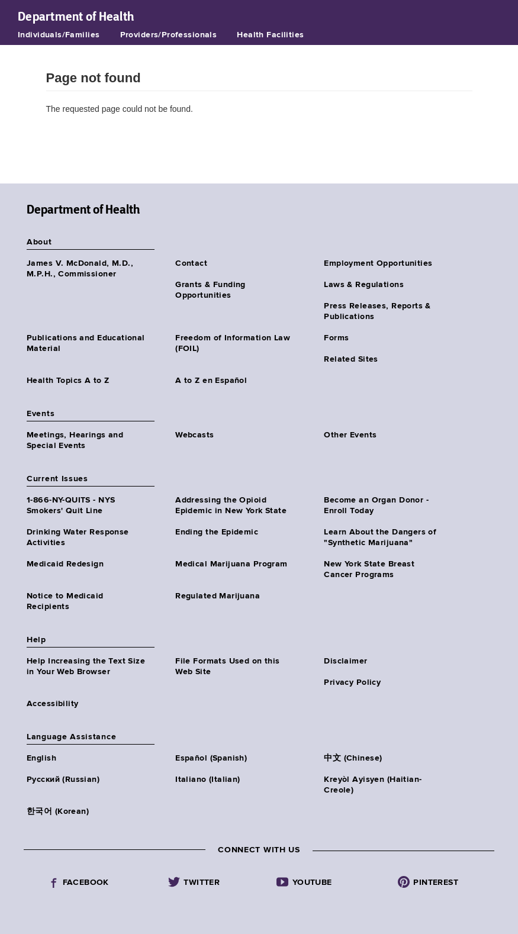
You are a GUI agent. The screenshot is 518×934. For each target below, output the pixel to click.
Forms (336, 338)
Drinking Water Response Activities (78, 537)
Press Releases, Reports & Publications (377, 311)
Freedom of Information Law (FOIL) (232, 343)
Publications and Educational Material (86, 343)
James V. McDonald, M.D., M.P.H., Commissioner (80, 268)
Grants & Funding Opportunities (210, 290)
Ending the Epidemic (216, 532)
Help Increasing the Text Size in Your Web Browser (86, 666)
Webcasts (194, 435)
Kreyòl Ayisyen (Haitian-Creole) (373, 784)
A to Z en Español (211, 380)
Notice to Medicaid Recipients (65, 601)
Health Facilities (270, 35)
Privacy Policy (352, 682)
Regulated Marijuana (217, 596)
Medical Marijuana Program (231, 564)
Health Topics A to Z (68, 380)
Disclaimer (345, 661)
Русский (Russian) (63, 779)
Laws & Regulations (364, 285)
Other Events (350, 435)
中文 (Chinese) (353, 758)
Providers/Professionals (168, 35)
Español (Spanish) (211, 758)
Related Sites (351, 359)
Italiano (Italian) (207, 779)
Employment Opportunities (378, 263)
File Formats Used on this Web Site (227, 666)
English (41, 758)
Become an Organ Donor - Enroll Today (376, 505)
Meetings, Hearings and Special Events (75, 440)
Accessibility (52, 704)
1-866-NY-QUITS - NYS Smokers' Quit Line (71, 505)
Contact (191, 263)
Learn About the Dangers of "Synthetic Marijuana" (380, 537)
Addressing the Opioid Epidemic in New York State (231, 505)
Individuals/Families (58, 35)
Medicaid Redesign (65, 564)
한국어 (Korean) (58, 811)
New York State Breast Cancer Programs (369, 569)
